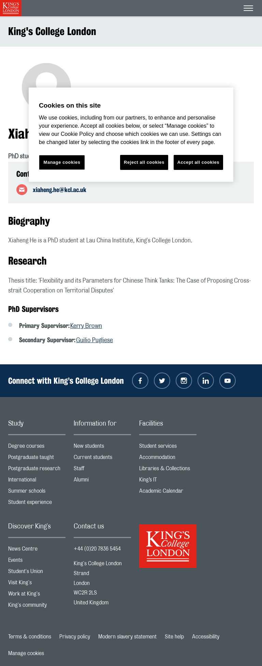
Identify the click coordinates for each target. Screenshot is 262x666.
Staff (102, 470)
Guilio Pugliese (94, 340)
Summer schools (37, 492)
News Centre (37, 550)
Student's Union (37, 573)
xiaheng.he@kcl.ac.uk (59, 189)
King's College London (52, 31)
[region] (131, 135)
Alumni (102, 481)
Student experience (37, 503)
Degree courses (37, 447)
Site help (174, 636)
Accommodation (167, 459)
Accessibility (205, 636)
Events (37, 561)
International (37, 481)
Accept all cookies (198, 162)
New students (102, 447)
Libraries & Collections (167, 470)
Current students (102, 459)
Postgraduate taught (37, 459)
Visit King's (37, 584)
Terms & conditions (29, 636)
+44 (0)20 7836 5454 (97, 549)
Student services (167, 447)
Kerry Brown (86, 326)
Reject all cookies (144, 162)
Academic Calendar (167, 492)
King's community (37, 606)
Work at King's (37, 595)
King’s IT (167, 481)
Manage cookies (26, 653)
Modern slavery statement (127, 636)
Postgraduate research (37, 470)
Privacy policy (74, 636)
